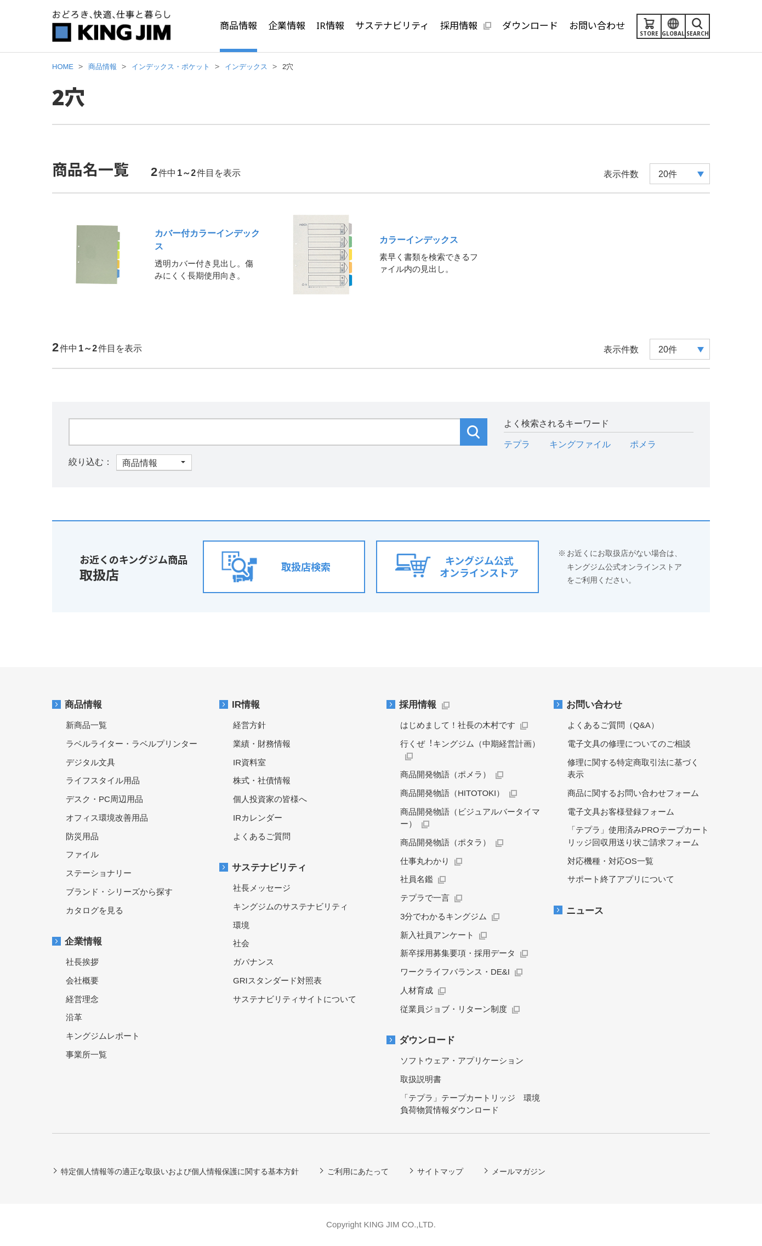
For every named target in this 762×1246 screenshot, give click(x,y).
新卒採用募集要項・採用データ (457, 953)
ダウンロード (427, 1040)
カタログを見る (94, 910)
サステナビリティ (269, 867)
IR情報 (246, 704)
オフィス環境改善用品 (107, 817)
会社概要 (82, 980)
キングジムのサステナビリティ (290, 906)
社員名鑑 (416, 879)
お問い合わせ (594, 704)
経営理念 (82, 999)
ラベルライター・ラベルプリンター (131, 743)
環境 (241, 925)
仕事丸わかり (425, 861)
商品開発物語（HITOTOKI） (452, 793)
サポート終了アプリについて (620, 879)
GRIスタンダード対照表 (277, 980)
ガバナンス (253, 961)
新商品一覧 (86, 725)
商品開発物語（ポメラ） (445, 774)
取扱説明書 (420, 1079)
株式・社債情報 (262, 780)
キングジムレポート (103, 1035)
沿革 (74, 1017)
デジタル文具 (90, 762)
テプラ (517, 444)
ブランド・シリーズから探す (119, 891)
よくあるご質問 (262, 836)
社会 (241, 943)
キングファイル (580, 444)
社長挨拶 (82, 961)
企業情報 (83, 941)
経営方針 (249, 725)
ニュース (585, 911)
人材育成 (416, 990)
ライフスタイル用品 (103, 780)
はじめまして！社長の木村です (457, 725)
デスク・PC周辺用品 (104, 799)
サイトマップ (440, 1171)
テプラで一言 (425, 897)
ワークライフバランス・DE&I (455, 971)
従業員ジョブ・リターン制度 (453, 1009)
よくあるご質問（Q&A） (613, 725)
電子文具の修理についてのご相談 (629, 743)
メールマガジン (518, 1171)
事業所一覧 (86, 1054)
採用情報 (417, 704)
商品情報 (83, 704)
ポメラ (643, 444)
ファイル (82, 854)
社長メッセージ (262, 887)
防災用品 (82, 836)
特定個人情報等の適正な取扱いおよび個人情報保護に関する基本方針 (180, 1171)
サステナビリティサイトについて (294, 999)
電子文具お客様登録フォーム (620, 811)
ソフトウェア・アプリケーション (462, 1060)
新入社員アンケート (437, 935)
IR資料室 (249, 762)
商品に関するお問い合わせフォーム (633, 793)
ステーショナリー (99, 873)
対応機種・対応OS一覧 (610, 861)
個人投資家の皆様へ (270, 799)
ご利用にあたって (358, 1171)
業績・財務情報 (262, 743)
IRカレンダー (257, 817)
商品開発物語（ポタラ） (445, 842)
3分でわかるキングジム (443, 916)
